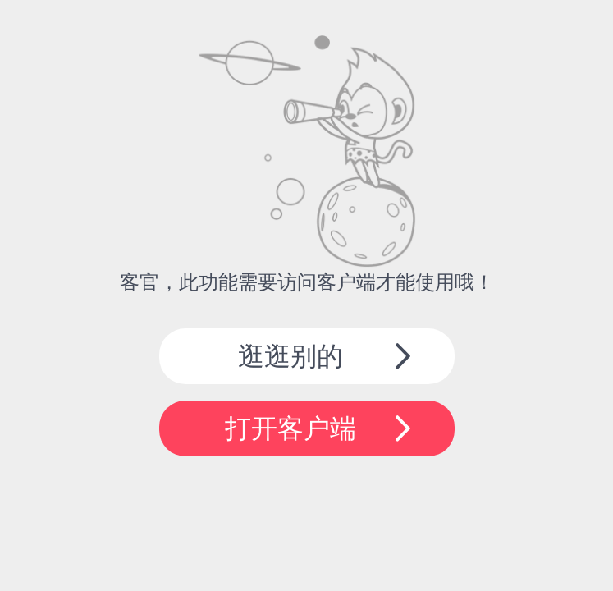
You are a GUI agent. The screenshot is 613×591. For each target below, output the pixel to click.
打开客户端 (290, 428)
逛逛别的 (290, 356)
